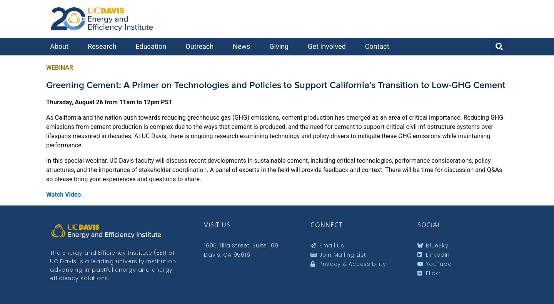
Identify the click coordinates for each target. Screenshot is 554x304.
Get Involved (329, 46)
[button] (499, 46)
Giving (280, 46)
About (61, 46)
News (243, 46)
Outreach (201, 46)
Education (152, 46)
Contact (379, 46)
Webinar (59, 67)
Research (104, 46)
